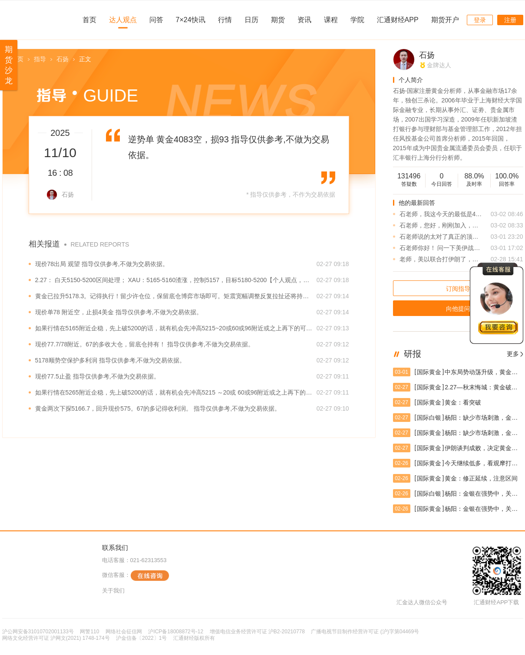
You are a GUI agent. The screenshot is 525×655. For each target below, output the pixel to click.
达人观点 (123, 19)
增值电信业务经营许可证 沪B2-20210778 (257, 632)
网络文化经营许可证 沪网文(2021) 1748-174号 (56, 638)
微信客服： (135, 575)
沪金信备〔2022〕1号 (141, 638)
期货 (278, 19)
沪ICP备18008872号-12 (175, 632)
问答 (156, 19)
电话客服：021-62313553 (134, 560)
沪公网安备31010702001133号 (38, 632)
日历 (251, 19)
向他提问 (458, 308)
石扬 (62, 59)
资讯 (304, 19)
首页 (89, 19)
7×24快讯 (190, 19)
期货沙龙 (9, 65)
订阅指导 (458, 288)
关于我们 (113, 590)
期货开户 (445, 19)
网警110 (89, 632)
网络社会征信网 (124, 632)
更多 (513, 353)
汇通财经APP (398, 19)
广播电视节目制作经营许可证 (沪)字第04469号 (365, 632)
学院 (357, 19)
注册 (510, 19)
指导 (40, 59)
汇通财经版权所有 (194, 638)
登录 (480, 19)
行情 (225, 19)
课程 (331, 19)
